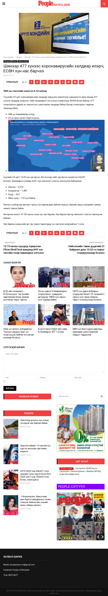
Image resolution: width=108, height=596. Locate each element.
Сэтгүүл (79, 496)
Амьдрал (7, 61)
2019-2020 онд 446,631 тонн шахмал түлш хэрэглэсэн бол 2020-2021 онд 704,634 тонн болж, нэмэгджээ (35, 475)
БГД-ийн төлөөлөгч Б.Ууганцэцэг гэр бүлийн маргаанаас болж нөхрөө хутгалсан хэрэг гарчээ (16, 295)
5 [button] (69, 538)
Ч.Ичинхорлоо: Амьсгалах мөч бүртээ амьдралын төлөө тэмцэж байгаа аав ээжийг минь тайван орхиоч (35, 500)
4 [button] (67, 538)
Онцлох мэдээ (23, 61)
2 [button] (62, 538)
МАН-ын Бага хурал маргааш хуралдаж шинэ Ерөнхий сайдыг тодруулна (87, 332)
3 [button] (65, 538)
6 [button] (72, 538)
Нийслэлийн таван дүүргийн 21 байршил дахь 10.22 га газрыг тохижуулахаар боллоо (86, 249)
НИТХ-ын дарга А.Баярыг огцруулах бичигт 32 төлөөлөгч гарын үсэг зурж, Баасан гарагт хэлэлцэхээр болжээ (88, 295)
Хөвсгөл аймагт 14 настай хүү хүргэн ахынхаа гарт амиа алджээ (35, 448)
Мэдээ (14, 61)
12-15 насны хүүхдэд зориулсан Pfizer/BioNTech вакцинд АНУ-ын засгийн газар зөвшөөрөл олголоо (23, 249)
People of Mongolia (21, 570)
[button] (98, 537)
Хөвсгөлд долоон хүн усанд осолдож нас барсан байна (34, 421)
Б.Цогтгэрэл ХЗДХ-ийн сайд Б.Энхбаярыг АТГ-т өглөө (52, 330)
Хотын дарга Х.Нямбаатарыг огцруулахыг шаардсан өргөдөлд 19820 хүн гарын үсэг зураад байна (52, 295)
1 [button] (60, 538)
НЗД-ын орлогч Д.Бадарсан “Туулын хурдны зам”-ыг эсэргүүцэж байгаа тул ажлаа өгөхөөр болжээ (18, 333)
